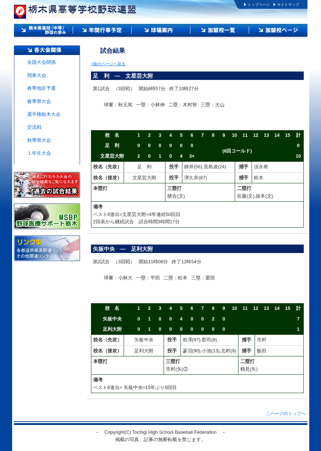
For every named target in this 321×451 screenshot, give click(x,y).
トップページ (259, 5)
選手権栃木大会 (44, 114)
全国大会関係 (41, 62)
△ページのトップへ (286, 413)
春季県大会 (39, 101)
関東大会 (36, 75)
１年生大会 (39, 153)
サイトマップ (288, 5)
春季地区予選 (41, 88)
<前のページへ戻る (108, 64)
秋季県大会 (39, 140)
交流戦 (34, 127)
